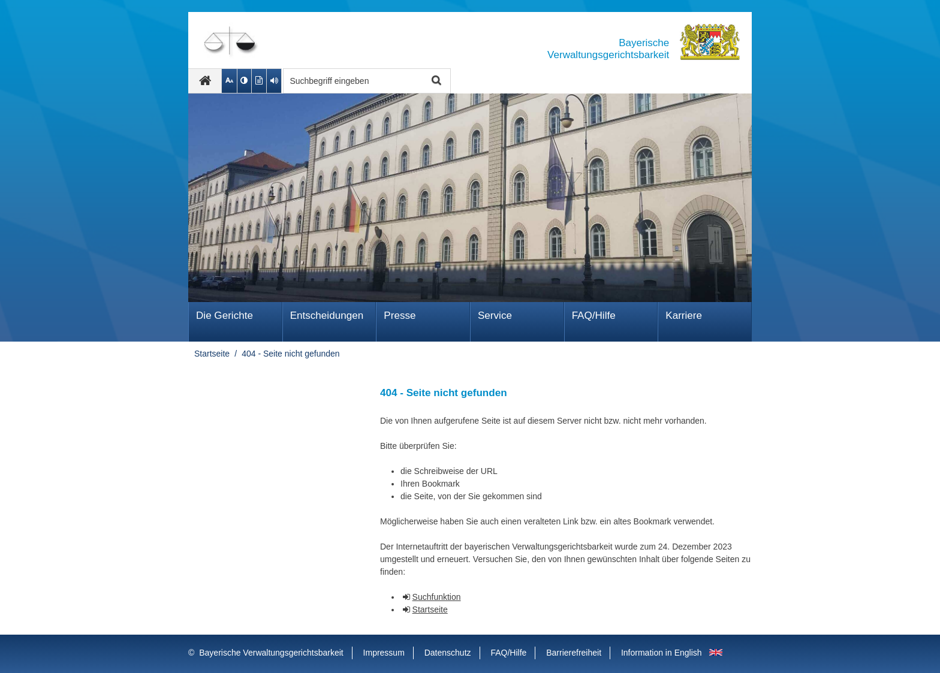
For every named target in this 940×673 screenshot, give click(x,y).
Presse (399, 315)
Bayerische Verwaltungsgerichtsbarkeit (271, 652)
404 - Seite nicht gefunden (290, 353)
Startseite (212, 353)
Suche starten (435, 81)
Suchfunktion (436, 597)
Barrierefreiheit (573, 652)
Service (495, 315)
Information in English (661, 652)
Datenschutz (447, 652)
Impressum (384, 652)
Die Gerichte (224, 315)
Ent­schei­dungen (327, 315)
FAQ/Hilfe (594, 315)
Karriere (683, 315)
